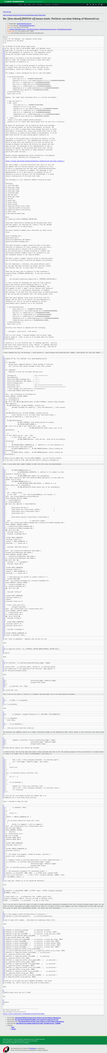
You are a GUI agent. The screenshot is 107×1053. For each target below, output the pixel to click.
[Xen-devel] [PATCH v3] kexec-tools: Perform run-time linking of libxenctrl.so (38, 1018)
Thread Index (41, 15)
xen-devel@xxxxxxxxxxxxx (64, 29)
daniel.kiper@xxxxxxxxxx (24, 23)
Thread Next (27, 15)
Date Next (12, 15)
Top (4, 12)
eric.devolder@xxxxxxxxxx (27, 25)
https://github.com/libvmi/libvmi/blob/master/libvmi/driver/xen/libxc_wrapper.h (35, 161)
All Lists (8, 12)
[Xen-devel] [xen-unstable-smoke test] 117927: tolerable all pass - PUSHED (38, 1023)
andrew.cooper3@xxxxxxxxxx (17, 29)
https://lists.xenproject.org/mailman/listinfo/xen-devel (24, 1014)
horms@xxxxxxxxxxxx (33, 29)
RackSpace (33, 1048)
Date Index (34, 15)
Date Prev (6, 15)
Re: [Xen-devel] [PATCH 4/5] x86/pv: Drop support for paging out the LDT (36, 1019)
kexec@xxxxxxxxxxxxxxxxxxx (48, 29)
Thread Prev (19, 15)
